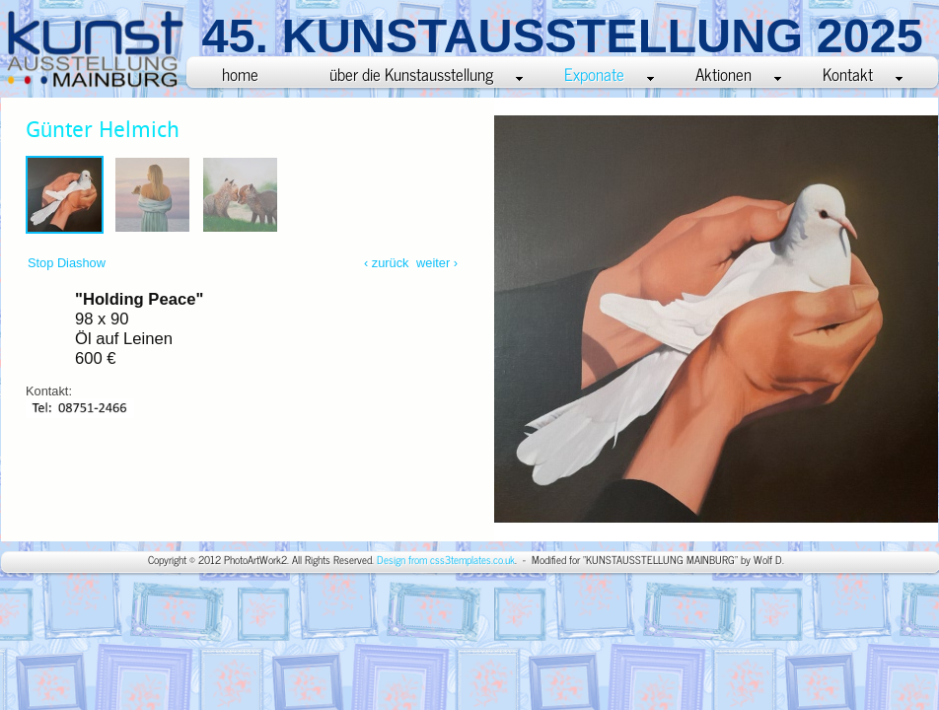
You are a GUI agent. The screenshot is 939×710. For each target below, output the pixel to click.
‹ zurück (386, 262)
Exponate (609, 73)
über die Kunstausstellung (426, 73)
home (240, 73)
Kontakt (863, 73)
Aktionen (738, 73)
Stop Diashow (67, 262)
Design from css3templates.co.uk (446, 559)
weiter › (435, 262)
